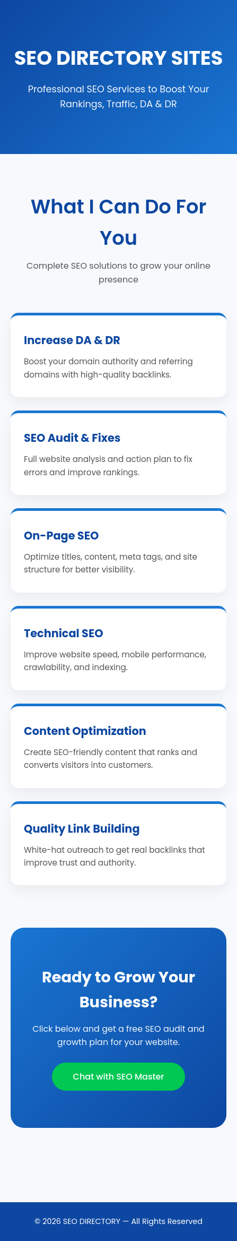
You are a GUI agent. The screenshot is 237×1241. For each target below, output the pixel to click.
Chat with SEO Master (118, 1077)
